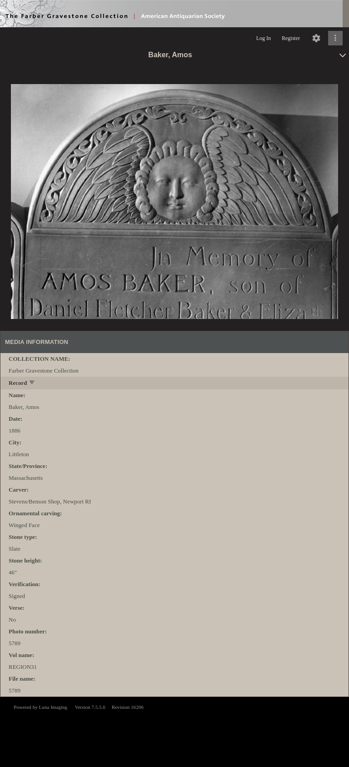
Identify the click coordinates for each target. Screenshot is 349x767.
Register (291, 38)
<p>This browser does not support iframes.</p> (174, 731)
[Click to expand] (335, 38)
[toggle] (32, 383)
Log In (263, 38)
